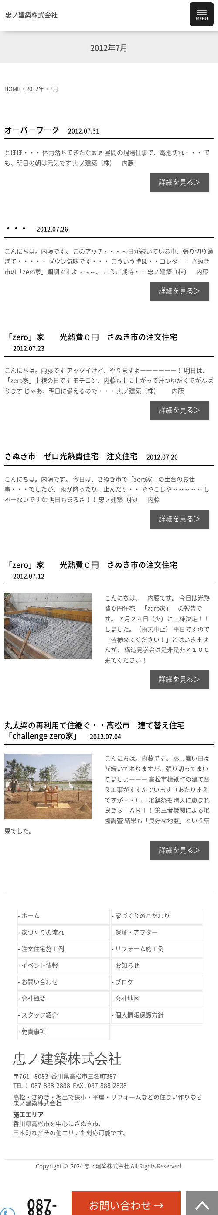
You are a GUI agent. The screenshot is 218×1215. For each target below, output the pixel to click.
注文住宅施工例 (42, 949)
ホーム (30, 916)
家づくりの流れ (42, 932)
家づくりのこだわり (142, 916)
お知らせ (127, 965)
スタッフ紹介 (39, 1015)
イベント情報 (39, 965)
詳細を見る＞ (180, 182)
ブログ (124, 982)
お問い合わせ (39, 982)
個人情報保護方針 (139, 1015)
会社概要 (33, 998)
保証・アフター (136, 932)
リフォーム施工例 (139, 949)
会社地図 (127, 998)
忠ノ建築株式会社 (31, 15)
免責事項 (33, 1031)
